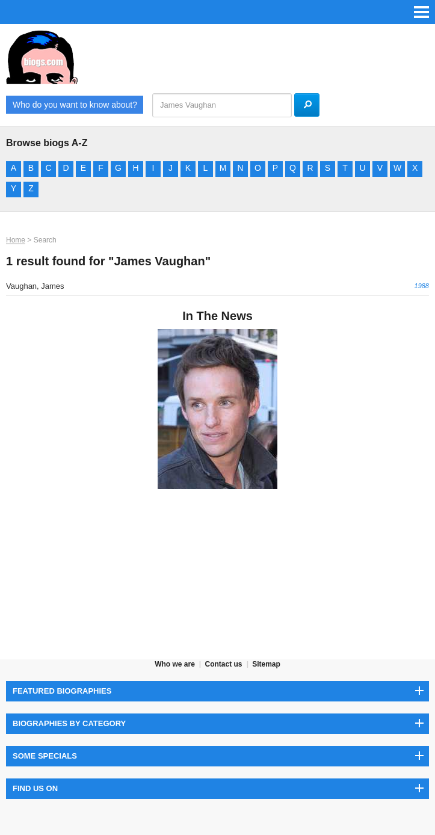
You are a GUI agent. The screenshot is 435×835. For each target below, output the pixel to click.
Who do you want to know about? (75, 104)
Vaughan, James (35, 286)
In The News (217, 315)
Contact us (223, 664)
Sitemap (266, 664)
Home (15, 240)
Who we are (175, 664)
